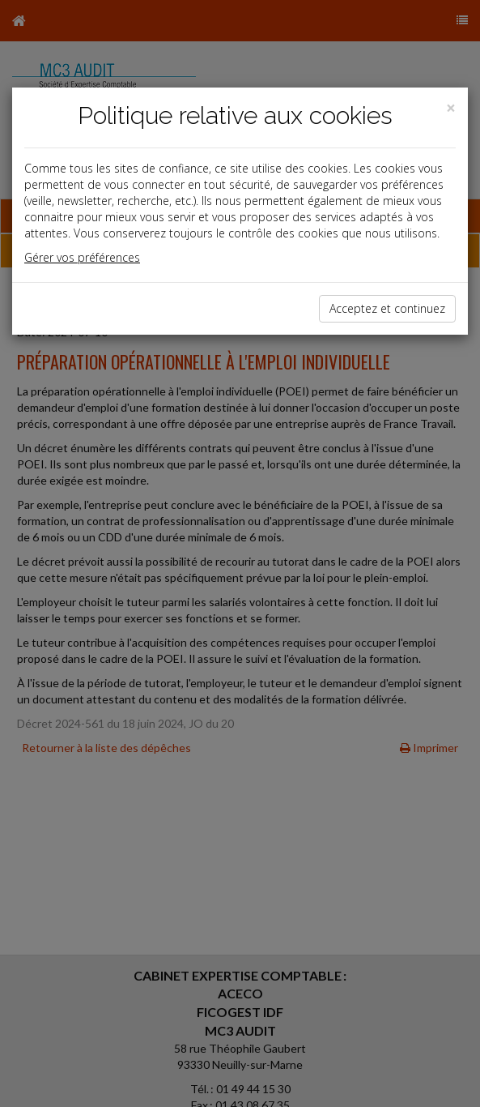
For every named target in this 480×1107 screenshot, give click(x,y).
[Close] (451, 108)
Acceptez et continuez (387, 308)
